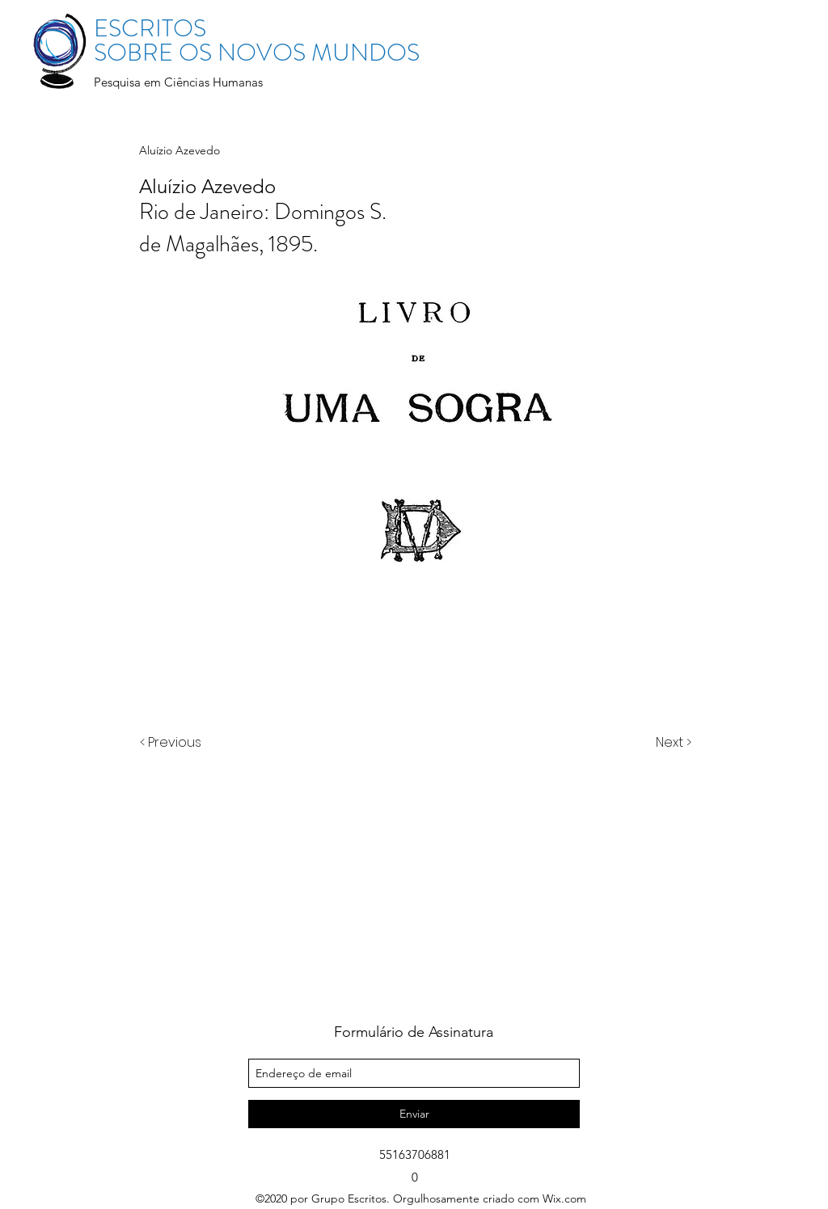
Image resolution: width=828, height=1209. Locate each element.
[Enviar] (414, 1114)
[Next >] (672, 743)
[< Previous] (173, 743)
